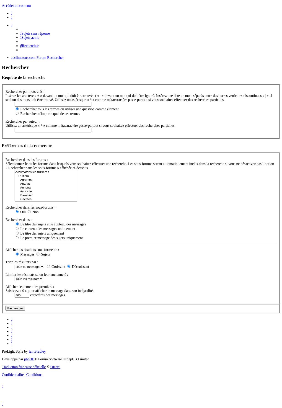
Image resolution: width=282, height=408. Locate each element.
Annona (46, 188)
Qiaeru (55, 367)
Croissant (56, 267)
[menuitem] (11, 13)
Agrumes (46, 180)
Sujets (43, 254)
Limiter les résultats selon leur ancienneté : (36, 274)
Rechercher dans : (18, 220)
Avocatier (46, 192)
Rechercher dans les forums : (26, 160)
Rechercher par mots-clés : (24, 91)
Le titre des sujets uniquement (40, 233)
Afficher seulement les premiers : (29, 287)
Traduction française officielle (24, 367)
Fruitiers (46, 176)
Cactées (46, 199)
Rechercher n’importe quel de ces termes (48, 114)
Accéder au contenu (16, 6)
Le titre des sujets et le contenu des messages (51, 224)
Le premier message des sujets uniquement (49, 238)
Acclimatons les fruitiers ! (46, 172)
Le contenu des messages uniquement (45, 229)
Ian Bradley (37, 351)
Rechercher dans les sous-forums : (30, 207)
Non (33, 212)
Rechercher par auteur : (22, 121)
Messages (25, 254)
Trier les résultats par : (21, 262)
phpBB (29, 359)
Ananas (46, 184)
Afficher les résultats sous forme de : (32, 250)
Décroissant (78, 267)
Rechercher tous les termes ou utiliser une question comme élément (67, 109)
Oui (21, 212)
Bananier (46, 195)
